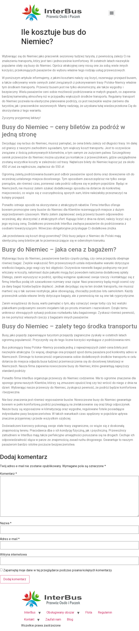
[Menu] (111, 13)
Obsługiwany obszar (60, 612)
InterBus (29, 612)
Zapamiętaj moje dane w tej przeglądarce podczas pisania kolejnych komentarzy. (57, 570)
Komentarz (8, 473)
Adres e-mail (10, 539)
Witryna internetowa (13, 554)
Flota (88, 612)
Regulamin (105, 612)
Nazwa (5, 523)
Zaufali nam (53, 619)
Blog (70, 619)
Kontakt (29, 619)
